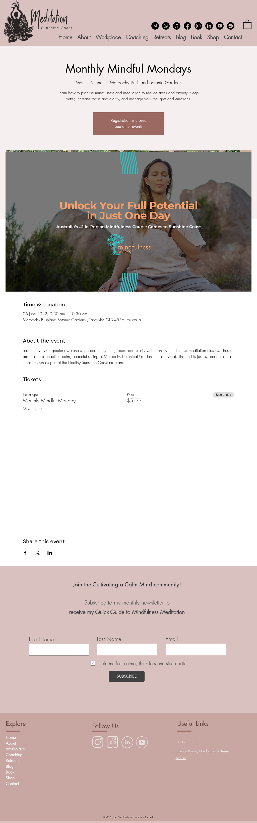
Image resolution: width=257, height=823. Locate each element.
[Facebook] (187, 26)
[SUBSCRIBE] (127, 676)
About (11, 743)
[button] (247, 24)
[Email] (155, 26)
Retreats (12, 760)
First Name (41, 639)
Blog (10, 766)
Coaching (14, 754)
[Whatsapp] (166, 26)
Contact (12, 783)
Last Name (109, 639)
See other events (128, 126)
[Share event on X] (37, 553)
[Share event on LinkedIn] (49, 553)
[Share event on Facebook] (25, 553)
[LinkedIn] (209, 26)
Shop (10, 778)
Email (172, 639)
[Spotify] (230, 26)
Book (10, 772)
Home (11, 737)
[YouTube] (220, 26)
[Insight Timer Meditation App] (176, 26)
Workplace (15, 749)
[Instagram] (198, 26)
